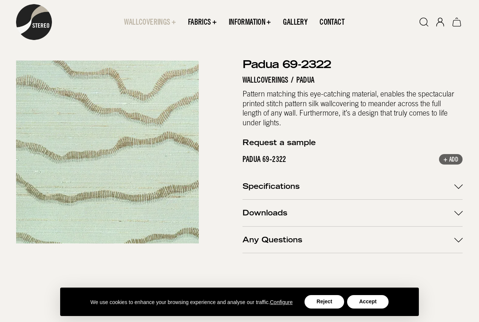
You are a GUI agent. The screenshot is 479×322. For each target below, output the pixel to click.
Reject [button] (324, 301)
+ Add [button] (451, 160)
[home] (34, 22)
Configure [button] (281, 302)
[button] (150, 22)
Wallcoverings (265, 79)
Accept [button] (368, 301)
